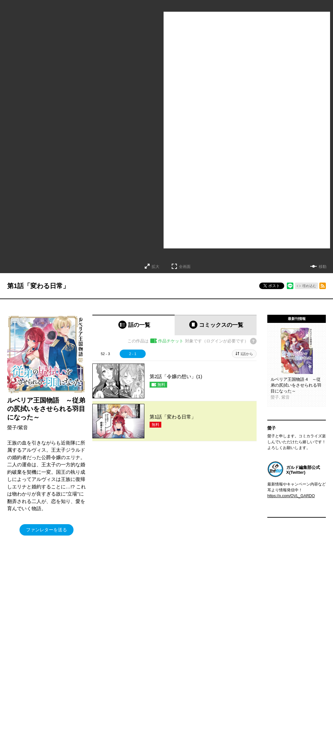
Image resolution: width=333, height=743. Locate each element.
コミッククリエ (84, 690)
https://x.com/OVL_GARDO (291, 496)
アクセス (213, 699)
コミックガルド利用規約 (143, 648)
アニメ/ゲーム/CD (22, 719)
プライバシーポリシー (224, 709)
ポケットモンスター (24, 709)
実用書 (12, 729)
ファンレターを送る (46, 529)
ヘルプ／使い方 (103, 648)
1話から (246, 354)
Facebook (284, 690)
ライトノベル (18, 690)
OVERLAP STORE (157, 690)
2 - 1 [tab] (132, 354)
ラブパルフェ (82, 709)
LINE (280, 709)
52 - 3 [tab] (105, 354)
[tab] (133, 325)
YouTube (283, 719)
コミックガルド (20, 699)
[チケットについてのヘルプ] (253, 341)
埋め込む (309, 286)
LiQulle (77, 699)
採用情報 (213, 719)
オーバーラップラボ (159, 709)
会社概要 (213, 690)
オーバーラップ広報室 (160, 699)
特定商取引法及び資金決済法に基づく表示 (206, 648)
